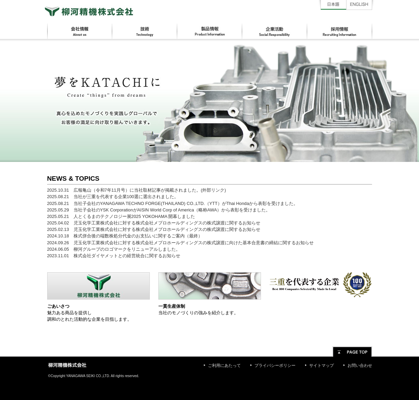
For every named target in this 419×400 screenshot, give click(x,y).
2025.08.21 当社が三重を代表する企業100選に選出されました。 (113, 196)
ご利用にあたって (224, 365)
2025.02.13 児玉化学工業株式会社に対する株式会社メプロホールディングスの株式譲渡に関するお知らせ (153, 229)
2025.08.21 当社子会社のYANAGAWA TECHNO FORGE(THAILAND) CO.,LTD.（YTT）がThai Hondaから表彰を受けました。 (172, 203)
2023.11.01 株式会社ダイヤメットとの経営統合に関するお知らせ (113, 255)
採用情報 (339, 31)
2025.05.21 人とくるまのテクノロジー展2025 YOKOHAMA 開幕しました (121, 216)
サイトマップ (321, 365)
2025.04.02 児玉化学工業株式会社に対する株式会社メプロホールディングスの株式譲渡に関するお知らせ (153, 222)
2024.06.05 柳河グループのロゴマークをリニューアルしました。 (113, 249)
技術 (144, 31)
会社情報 (79, 31)
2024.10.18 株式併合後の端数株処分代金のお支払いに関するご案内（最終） (124, 235)
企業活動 (274, 31)
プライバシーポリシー (275, 365)
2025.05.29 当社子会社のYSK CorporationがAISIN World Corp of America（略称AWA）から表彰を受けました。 (159, 209)
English (359, 5)
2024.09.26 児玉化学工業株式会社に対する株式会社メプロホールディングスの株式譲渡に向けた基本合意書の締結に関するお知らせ (180, 242)
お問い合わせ (360, 365)
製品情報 (209, 31)
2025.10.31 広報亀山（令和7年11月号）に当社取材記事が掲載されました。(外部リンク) (136, 190)
